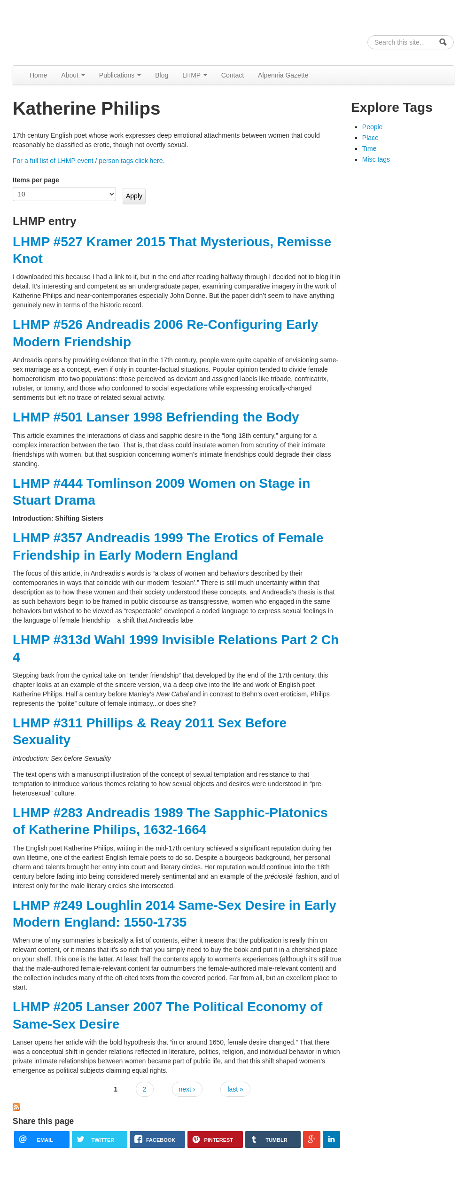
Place (370, 137)
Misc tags (376, 159)
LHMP (194, 75)
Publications (120, 75)
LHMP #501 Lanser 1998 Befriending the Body (156, 417)
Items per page (36, 180)
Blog (161, 75)
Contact (232, 75)
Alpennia (61, 31)
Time (369, 148)
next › (187, 1089)
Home (38, 75)
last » (235, 1089)
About (73, 75)
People (372, 127)
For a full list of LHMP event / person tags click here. (88, 160)
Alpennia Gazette (283, 75)
